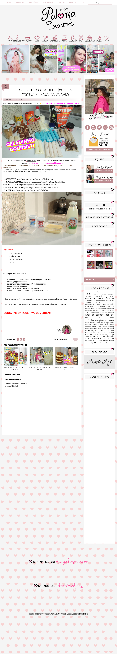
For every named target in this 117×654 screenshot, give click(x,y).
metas (87, 322)
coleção (111, 294)
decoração (101, 301)
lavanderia (111, 312)
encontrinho (89, 306)
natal (106, 324)
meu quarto (89, 324)
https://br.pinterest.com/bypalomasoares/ (23, 288)
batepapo (106, 292)
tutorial (111, 340)
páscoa (87, 328)
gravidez (97, 312)
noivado (111, 324)
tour (101, 340)
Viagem (93, 343)
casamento (97, 294)
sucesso (93, 338)
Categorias (73, 2)
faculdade (99, 310)
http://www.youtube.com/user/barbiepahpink (46, 163)
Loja (85, 2)
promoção (107, 328)
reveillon (96, 334)
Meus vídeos (33, 2)
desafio (96, 303)
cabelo (89, 294)
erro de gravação (101, 306)
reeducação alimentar (96, 332)
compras (90, 296)
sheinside (110, 336)
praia (95, 328)
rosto (107, 334)
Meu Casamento (108, 322)
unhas (87, 343)
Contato (61, 2)
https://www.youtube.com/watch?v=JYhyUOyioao (35, 179)
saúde (87, 336)
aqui (14, 160)
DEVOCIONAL (91, 305)
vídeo (98, 343)
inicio (101, 312)
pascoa (111, 326)
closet (105, 294)
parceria (105, 326)
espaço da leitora (103, 308)
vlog (106, 342)
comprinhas (103, 296)
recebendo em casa (95, 330)
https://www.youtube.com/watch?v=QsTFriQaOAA (37, 185)
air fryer (98, 292)
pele (91, 328)
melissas (101, 320)
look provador (94, 318)
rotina (112, 334)
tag (112, 338)
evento (87, 310)
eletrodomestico (108, 305)
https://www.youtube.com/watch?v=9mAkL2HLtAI (40, 187)
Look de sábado (95, 314)
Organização (97, 326)
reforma (111, 332)
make (96, 320)
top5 (97, 340)
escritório (111, 306)
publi (112, 328)
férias (92, 312)
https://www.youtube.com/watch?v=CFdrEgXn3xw (30, 190)
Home (9, 2)
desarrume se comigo (106, 303)
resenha (89, 334)
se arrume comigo (98, 336)
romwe (102, 334)
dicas (100, 305)
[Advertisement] (99, 394)
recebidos (110, 330)
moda (95, 324)
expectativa (92, 310)
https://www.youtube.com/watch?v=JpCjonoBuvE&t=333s (44, 182)
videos (102, 343)
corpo (112, 296)
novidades (88, 326)
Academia (89, 292)
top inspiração (90, 340)
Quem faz (20, 2)
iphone (105, 312)
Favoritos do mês (108, 310)
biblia (112, 292)
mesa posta (109, 320)
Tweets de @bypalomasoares (99, 209)
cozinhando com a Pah (13, 100)
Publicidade (48, 2)
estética (111, 309)
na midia (101, 324)
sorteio (88, 338)
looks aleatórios (104, 318)
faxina (88, 312)
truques (106, 340)
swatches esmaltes (103, 338)
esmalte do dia (91, 308)
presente (101, 328)
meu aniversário (95, 322)
